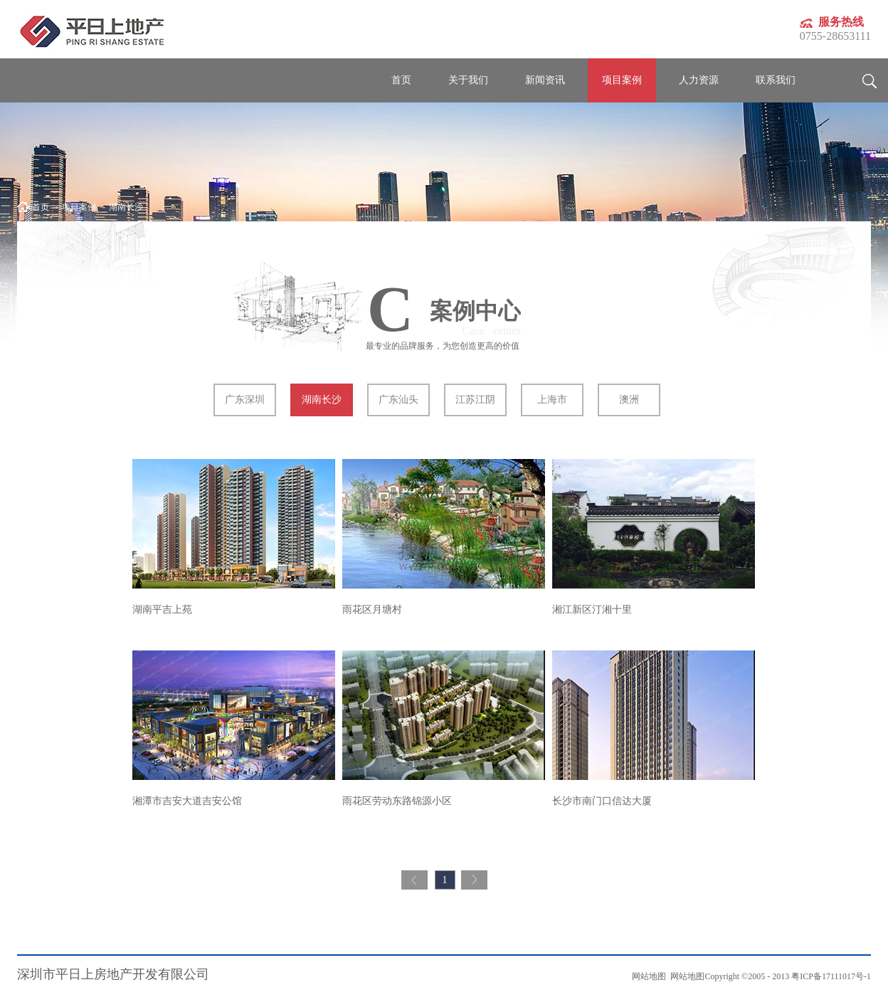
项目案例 (79, 207)
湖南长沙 (126, 207)
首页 (401, 80)
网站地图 (685, 976)
